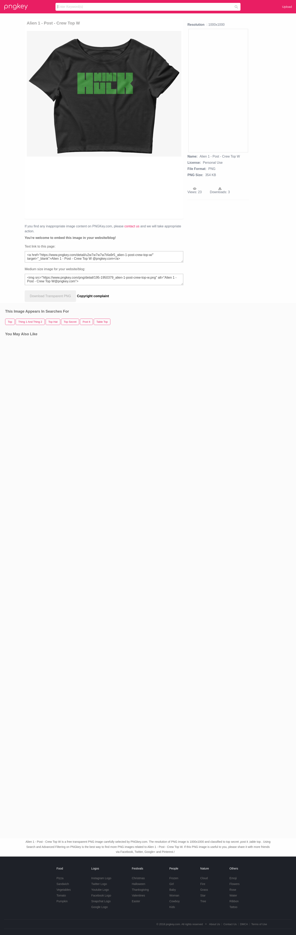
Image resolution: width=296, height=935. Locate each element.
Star (203, 895)
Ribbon (233, 901)
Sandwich (63, 884)
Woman (174, 895)
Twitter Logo (99, 884)
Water (233, 895)
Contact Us (230, 924)
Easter (136, 901)
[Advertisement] (74, 187)
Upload (287, 6)
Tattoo (233, 907)
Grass (204, 889)
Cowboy (174, 901)
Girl (171, 884)
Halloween (138, 884)
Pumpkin (62, 901)
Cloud (204, 878)
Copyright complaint (93, 296)
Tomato (61, 895)
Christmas (138, 878)
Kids (172, 907)
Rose (232, 889)
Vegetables (64, 889)
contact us (131, 226)
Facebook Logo (101, 895)
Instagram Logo (101, 878)
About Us (214, 924)
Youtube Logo (100, 889)
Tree (203, 901)
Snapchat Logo (101, 901)
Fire (202, 884)
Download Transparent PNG (50, 296)
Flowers (234, 884)
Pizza (60, 878)
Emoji (233, 878)
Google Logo (99, 907)
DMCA (244, 924)
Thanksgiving (140, 889)
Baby (172, 889)
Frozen (173, 878)
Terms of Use (259, 924)
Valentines (138, 895)
